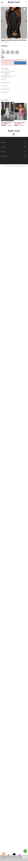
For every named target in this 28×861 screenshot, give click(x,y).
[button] (14, 79)
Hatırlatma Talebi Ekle (20, 62)
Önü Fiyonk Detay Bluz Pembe (20, 122)
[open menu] (2, 2)
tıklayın (2, 858)
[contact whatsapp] (25, 851)
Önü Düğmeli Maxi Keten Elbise (7, 122)
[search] (26, 2)
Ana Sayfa (3, 5)
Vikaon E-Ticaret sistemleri (14, 166)
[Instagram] (13, 134)
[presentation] (2, 21)
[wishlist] (12, 103)
